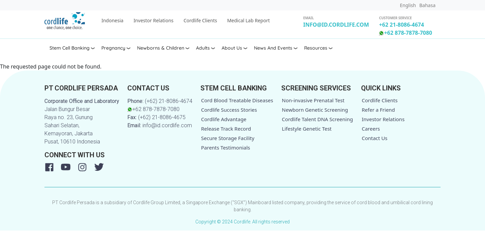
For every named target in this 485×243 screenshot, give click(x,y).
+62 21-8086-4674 (401, 24)
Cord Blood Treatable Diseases (237, 100)
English (408, 5)
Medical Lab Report (248, 20)
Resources (315, 48)
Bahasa (427, 5)
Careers (371, 128)
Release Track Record (226, 128)
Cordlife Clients (200, 20)
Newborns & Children (160, 48)
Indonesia (112, 20)
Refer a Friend (378, 109)
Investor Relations (153, 20)
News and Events (273, 48)
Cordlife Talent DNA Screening (317, 119)
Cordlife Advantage (224, 119)
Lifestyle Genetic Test (307, 128)
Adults (203, 48)
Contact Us (374, 138)
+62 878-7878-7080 (405, 32)
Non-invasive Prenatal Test (313, 100)
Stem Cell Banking (70, 48)
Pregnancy (113, 48)
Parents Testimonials (225, 147)
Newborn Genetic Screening (315, 109)
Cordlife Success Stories (229, 109)
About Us (232, 48)
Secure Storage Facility (227, 138)
